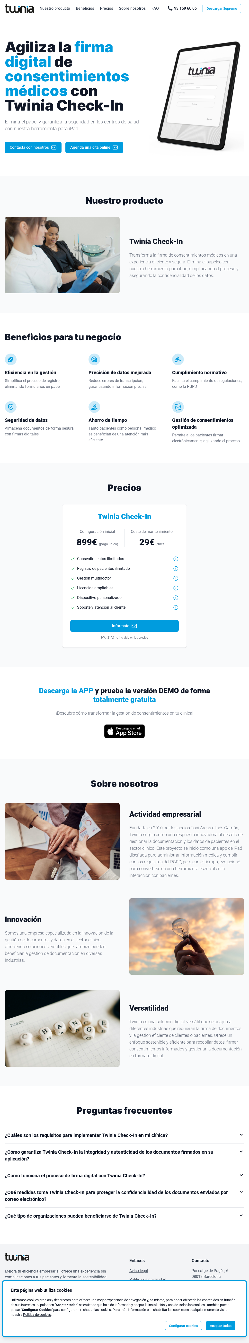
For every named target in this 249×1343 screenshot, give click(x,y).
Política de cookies (37, 1315)
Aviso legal (138, 1270)
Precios (106, 8)
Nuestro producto (55, 8)
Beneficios (85, 8)
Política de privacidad (147, 1279)
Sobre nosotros (132, 8)
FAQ (155, 8)
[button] (176, 559)
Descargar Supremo (222, 8)
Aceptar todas (220, 1326)
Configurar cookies (183, 1326)
